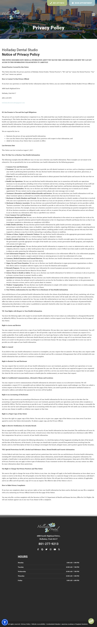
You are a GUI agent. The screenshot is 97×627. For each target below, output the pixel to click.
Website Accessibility (38, 624)
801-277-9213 (58, 3)
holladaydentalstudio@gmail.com (13, 103)
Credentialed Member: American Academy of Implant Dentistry (67, 624)
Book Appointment (83, 3)
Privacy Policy (25, 624)
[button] (93, 14)
